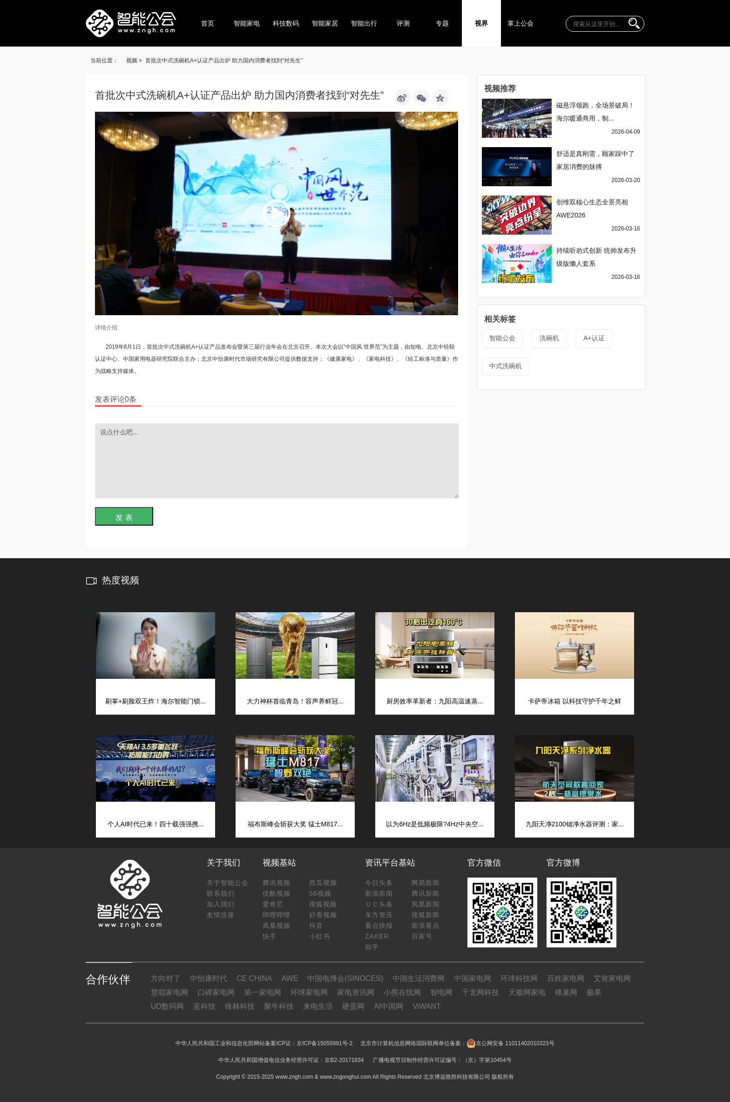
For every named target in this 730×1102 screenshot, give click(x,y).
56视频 (320, 893)
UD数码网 (167, 1006)
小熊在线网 (402, 992)
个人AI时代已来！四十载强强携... (156, 824)
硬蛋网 (353, 1006)
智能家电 (247, 23)
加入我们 (221, 904)
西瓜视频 (323, 882)
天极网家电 (527, 992)
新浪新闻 (379, 893)
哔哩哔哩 (277, 915)
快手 (270, 936)
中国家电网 (472, 978)
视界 (481, 23)
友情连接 (221, 915)
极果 (594, 992)
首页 (207, 23)
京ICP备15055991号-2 (324, 1043)
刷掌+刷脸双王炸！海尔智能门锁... (155, 701)
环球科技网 (519, 978)
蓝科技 (204, 1006)
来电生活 (318, 1006)
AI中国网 (388, 1006)
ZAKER (377, 936)
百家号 (422, 936)
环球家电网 (309, 992)
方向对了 (166, 978)
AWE (289, 978)
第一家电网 (262, 992)
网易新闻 (425, 882)
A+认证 (594, 338)
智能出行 (364, 23)
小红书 (319, 936)
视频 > (134, 60)
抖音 (316, 925)
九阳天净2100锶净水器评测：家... (575, 824)
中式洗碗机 (505, 366)
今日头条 (379, 882)
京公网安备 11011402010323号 (510, 1043)
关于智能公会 (228, 882)
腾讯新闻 (425, 893)
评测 (403, 23)
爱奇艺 (273, 904)
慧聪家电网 (169, 992)
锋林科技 (240, 1006)
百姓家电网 (565, 978)
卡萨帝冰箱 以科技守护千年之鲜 (574, 701)
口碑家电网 (216, 992)
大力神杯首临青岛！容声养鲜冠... (295, 701)
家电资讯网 (355, 992)
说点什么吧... (277, 461)
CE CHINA (254, 978)
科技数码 (286, 23)
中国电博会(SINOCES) (345, 978)
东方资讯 (379, 915)
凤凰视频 (277, 925)
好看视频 (323, 915)
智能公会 (502, 338)
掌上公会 (520, 23)
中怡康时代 (208, 978)
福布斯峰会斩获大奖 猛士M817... (295, 824)
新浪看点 (425, 925)
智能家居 (325, 23)
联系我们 (221, 893)
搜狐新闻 (425, 915)
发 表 (123, 517)
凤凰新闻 (425, 904)
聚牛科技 (279, 1006)
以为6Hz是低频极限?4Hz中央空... (434, 824)
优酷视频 (277, 893)
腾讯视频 (277, 882)
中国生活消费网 (418, 978)
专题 (442, 23)
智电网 (441, 992)
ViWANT (426, 1006)
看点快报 (379, 925)
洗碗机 (549, 338)
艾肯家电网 (612, 978)
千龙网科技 (480, 992)
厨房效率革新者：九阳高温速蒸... (434, 701)
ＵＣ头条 (379, 904)
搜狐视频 (323, 904)
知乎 (372, 947)
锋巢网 (566, 992)
